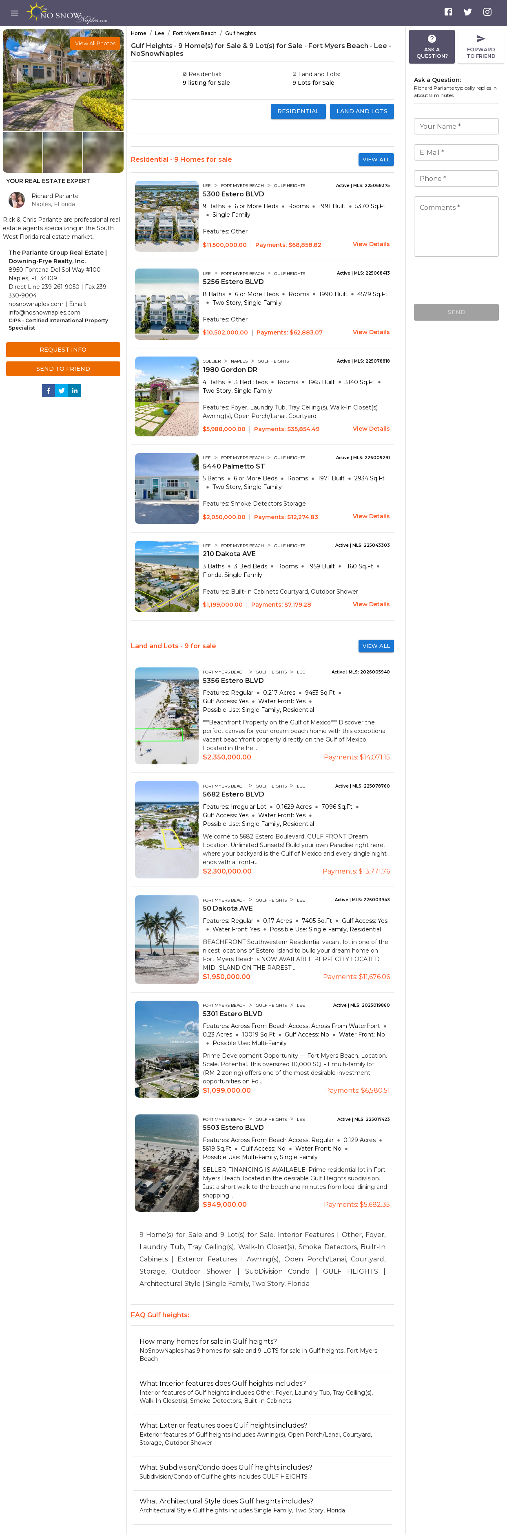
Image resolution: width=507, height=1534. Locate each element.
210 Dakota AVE (229, 554)
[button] (95, 43)
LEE (207, 185)
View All (376, 159)
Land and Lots (362, 111)
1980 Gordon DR (230, 370)
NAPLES (239, 361)
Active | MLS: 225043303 (362, 545)
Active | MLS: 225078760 (362, 786)
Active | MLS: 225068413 (363, 273)
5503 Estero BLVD (233, 1127)
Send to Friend (63, 368)
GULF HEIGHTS (289, 185)
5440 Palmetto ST (234, 466)
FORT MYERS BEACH (242, 185)
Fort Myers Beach (195, 33)
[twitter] (61, 392)
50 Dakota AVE (228, 908)
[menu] (14, 13)
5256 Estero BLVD (233, 282)
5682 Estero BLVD (233, 794)
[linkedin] (74, 392)
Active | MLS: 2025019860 (361, 1005)
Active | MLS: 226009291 (363, 458)
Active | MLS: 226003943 (362, 900)
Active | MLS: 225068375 (363, 185)
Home (138, 33)
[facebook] (48, 392)
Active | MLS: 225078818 (363, 361)
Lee (159, 33)
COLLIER (212, 361)
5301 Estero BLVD (233, 1014)
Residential (298, 111)
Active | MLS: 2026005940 (361, 672)
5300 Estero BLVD (233, 194)
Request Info (63, 349)
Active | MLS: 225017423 (363, 1119)
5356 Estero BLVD (233, 680)
